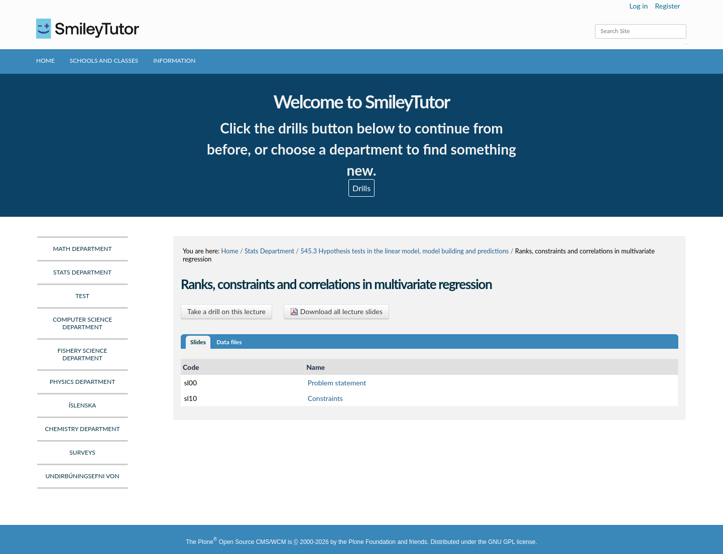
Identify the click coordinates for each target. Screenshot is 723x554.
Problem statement (337, 382)
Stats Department (269, 251)
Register (667, 6)
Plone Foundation (372, 541)
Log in (639, 6)
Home (45, 60)
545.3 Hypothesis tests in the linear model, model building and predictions (404, 251)
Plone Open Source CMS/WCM (242, 541)
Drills (361, 188)
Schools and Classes (104, 60)
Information (174, 60)
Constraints (325, 398)
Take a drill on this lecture (226, 311)
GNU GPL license (511, 541)
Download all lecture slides (336, 311)
